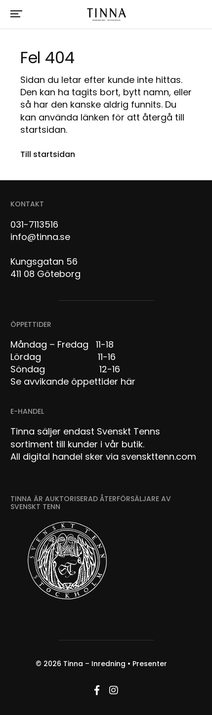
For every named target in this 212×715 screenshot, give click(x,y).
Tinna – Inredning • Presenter (115, 664)
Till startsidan (47, 154)
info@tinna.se (40, 237)
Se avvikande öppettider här (72, 381)
